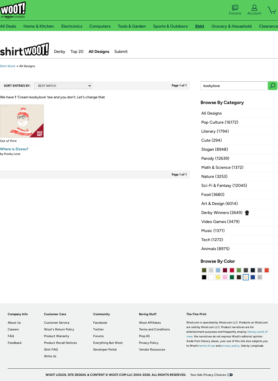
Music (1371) (213, 230)
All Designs (99, 51)
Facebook (100, 322)
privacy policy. (230, 345)
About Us (14, 322)
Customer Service (57, 322)
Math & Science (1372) (222, 167)
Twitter (98, 329)
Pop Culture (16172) (219, 122)
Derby (59, 51)
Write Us (50, 356)
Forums (235, 10)
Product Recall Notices (60, 343)
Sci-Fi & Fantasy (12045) (224, 185)
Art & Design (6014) (219, 203)
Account (254, 10)
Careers (13, 329)
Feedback (15, 343)
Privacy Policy (148, 343)
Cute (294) (211, 140)
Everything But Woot (108, 343)
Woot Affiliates (150, 322)
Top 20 (77, 51)
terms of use (207, 345)
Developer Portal (105, 349)
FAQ (11, 336)
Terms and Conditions (154, 329)
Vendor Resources (152, 349)
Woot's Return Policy (59, 329)
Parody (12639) (215, 158)
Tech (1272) (212, 239)
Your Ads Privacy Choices (208, 375)
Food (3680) (212, 194)
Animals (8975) (215, 248)
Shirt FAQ (51, 349)
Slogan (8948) (214, 149)
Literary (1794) (215, 131)
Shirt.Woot (24, 49)
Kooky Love (12, 154)
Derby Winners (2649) (221, 212)
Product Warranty (56, 336)
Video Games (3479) (220, 221)
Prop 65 (144, 336)
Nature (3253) (214, 176)
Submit (121, 51)
